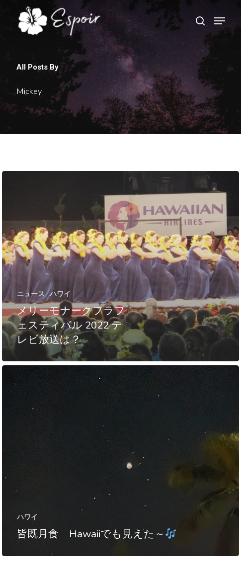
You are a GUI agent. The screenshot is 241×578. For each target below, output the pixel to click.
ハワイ (60, 294)
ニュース (31, 294)
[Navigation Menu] (219, 21)
